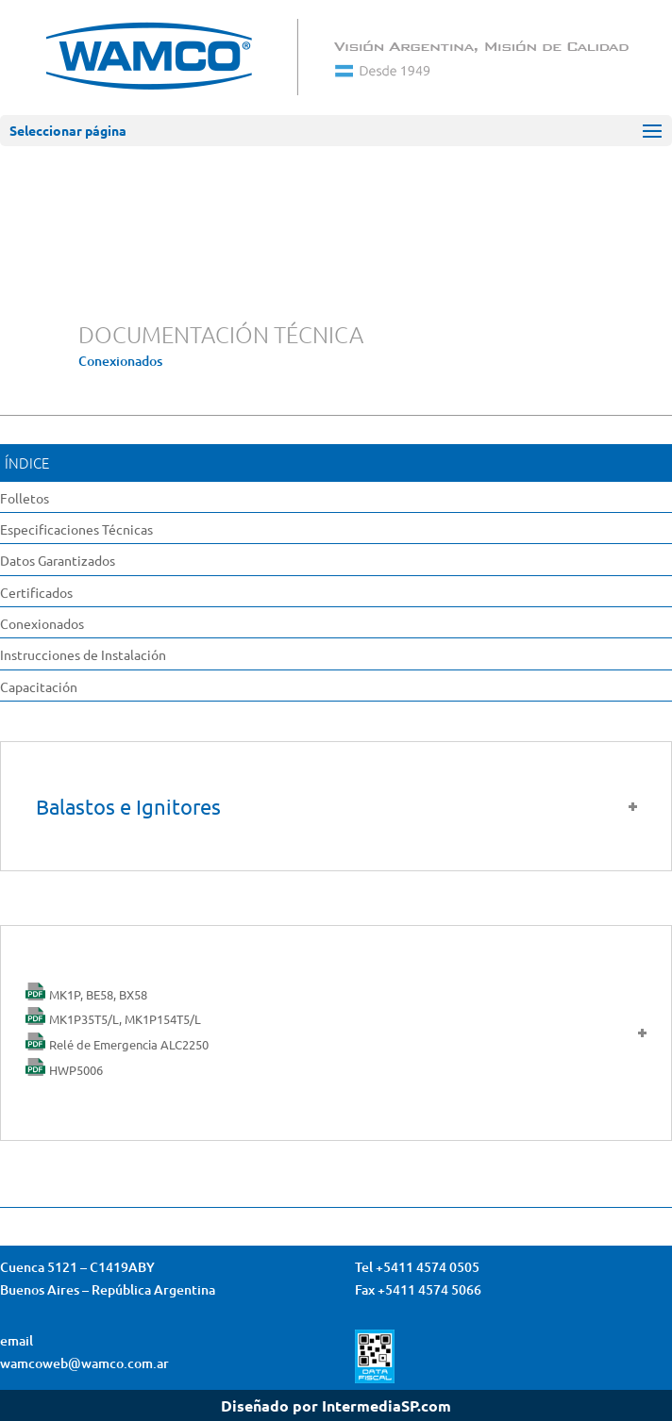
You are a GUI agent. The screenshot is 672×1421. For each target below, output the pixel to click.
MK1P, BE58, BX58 (98, 994)
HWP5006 (76, 1070)
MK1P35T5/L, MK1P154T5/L (125, 1019)
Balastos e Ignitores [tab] (338, 806)
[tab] (336, 1033)
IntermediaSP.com (386, 1405)
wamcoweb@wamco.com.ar (84, 1363)
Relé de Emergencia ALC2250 (129, 1044)
